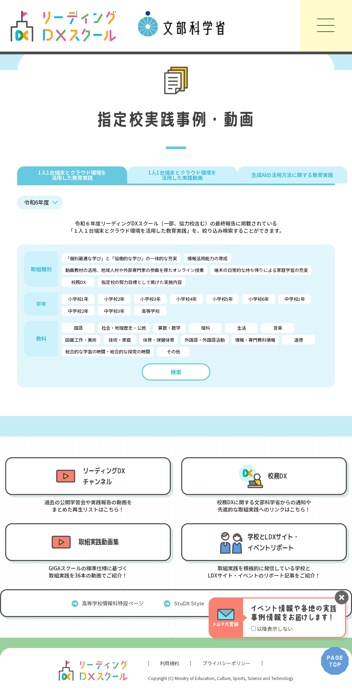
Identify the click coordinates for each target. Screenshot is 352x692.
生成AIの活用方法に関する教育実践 (292, 174)
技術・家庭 (120, 340)
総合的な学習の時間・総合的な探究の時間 (107, 351)
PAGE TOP (335, 661)
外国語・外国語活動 (205, 340)
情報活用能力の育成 (207, 258)
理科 (205, 328)
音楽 (277, 328)
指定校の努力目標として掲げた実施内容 (141, 282)
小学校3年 (150, 299)
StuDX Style (189, 603)
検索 (176, 372)
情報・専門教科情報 (255, 340)
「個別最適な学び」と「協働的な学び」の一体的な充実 (121, 258)
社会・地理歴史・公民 (123, 328)
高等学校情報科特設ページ (113, 603)
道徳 (298, 340)
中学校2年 (78, 311)
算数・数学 (169, 328)
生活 (241, 328)
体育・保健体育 (158, 340)
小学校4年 (186, 299)
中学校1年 (295, 299)
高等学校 (151, 311)
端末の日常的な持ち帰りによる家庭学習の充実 (261, 270)
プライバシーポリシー (226, 663)
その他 (173, 351)
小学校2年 (114, 299)
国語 (78, 328)
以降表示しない (275, 628)
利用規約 (169, 663)
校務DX (78, 282)
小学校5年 (222, 299)
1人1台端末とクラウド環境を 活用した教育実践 (72, 175)
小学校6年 (259, 299)
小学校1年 (78, 299)
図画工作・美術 (81, 340)
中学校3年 (114, 311)
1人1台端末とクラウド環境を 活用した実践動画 (182, 175)
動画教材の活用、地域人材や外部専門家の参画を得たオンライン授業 (134, 270)
